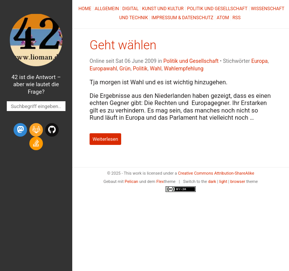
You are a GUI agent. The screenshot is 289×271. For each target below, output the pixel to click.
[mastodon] (20, 130)
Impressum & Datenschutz (182, 17)
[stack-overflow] (36, 143)
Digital (130, 8)
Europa (259, 61)
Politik (140, 68)
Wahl (155, 68)
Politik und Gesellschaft (217, 8)
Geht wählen (123, 45)
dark (212, 181)
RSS (237, 17)
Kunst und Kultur (163, 8)
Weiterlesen (105, 139)
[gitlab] (36, 130)
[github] (52, 130)
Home (84, 8)
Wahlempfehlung (183, 68)
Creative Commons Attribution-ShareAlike (216, 173)
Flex (160, 181)
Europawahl (103, 68)
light (223, 181)
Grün (125, 68)
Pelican (131, 181)
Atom (223, 17)
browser (237, 181)
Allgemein (107, 8)
